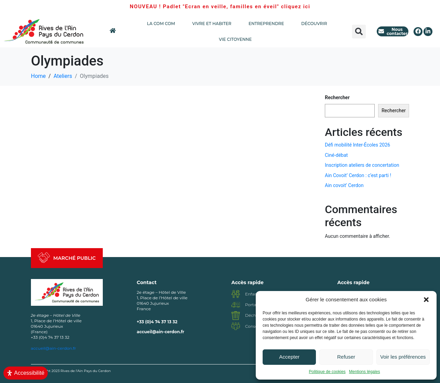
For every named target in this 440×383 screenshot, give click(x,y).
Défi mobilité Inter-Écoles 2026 (357, 145)
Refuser (346, 357)
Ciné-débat (336, 155)
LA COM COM (163, 23)
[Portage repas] (235, 305)
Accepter (289, 357)
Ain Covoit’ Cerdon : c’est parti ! (358, 175)
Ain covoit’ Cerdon (344, 185)
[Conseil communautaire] (235, 326)
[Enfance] (235, 294)
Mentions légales (364, 371)
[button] (426, 299)
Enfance (253, 294)
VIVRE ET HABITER (213, 23)
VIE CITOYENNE (237, 39)
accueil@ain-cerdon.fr (160, 331)
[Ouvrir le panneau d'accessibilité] (25, 373)
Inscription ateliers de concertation (362, 165)
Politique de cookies (327, 371)
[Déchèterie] (235, 315)
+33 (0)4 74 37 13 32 (157, 321)
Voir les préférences (403, 357)
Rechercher (337, 97)
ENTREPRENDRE (268, 23)
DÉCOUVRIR (314, 23)
